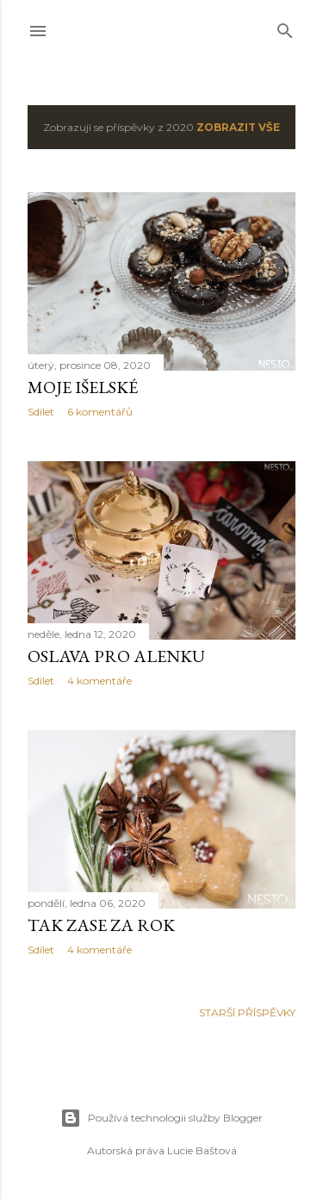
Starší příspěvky (247, 1012)
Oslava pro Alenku (116, 656)
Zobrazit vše (238, 127)
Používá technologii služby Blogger (161, 1118)
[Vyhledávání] (285, 27)
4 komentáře (99, 680)
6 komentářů (100, 411)
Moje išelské (83, 387)
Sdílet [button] (41, 411)
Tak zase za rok (101, 925)
